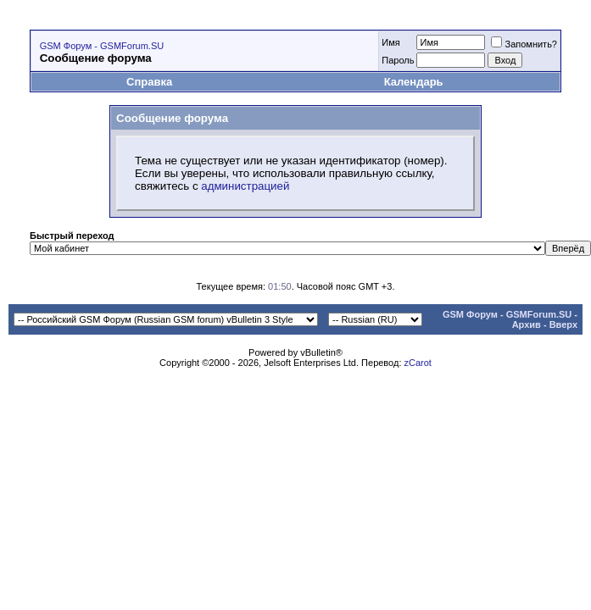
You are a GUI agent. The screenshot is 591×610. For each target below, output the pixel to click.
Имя (390, 42)
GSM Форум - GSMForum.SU (102, 46)
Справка (149, 81)
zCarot (418, 363)
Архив (526, 324)
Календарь (413, 81)
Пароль (398, 60)
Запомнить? (524, 44)
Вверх (563, 324)
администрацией (245, 186)
